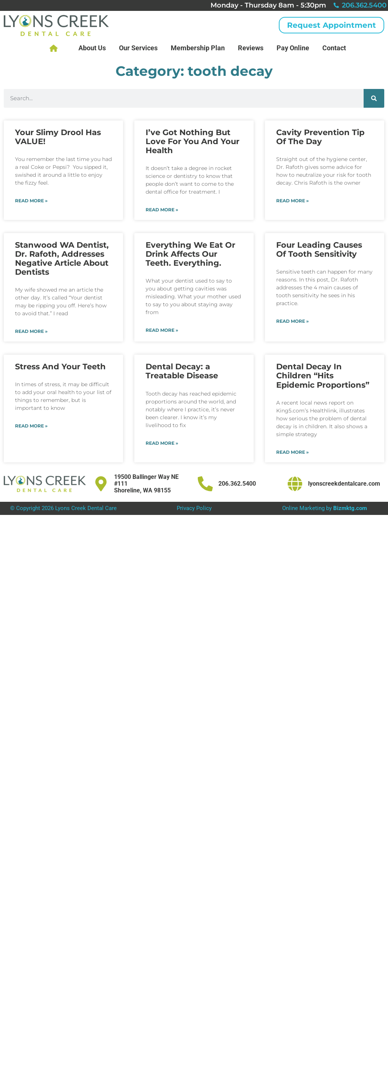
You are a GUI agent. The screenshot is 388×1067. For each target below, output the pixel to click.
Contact (334, 48)
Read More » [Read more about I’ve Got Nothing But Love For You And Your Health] (162, 209)
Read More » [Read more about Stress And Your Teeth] (31, 426)
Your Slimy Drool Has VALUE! (58, 137)
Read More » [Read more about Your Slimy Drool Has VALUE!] (31, 200)
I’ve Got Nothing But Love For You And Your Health (192, 141)
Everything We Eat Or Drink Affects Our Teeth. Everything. (190, 254)
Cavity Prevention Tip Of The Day (320, 137)
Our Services (138, 48)
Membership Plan (198, 48)
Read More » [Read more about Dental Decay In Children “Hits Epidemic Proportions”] (292, 452)
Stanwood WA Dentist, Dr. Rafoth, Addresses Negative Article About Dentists (62, 258)
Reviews (250, 48)
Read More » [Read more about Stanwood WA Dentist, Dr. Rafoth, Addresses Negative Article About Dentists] (31, 331)
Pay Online (293, 48)
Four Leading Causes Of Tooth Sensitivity (319, 249)
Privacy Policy (194, 508)
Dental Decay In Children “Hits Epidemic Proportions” (322, 375)
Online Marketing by (324, 508)
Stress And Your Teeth (60, 366)
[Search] (374, 98)
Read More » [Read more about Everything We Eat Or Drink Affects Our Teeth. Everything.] (162, 330)
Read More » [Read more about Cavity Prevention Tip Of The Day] (292, 200)
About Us (92, 48)
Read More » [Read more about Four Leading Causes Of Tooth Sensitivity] (292, 321)
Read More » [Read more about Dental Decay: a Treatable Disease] (162, 443)
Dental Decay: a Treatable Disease (182, 371)
